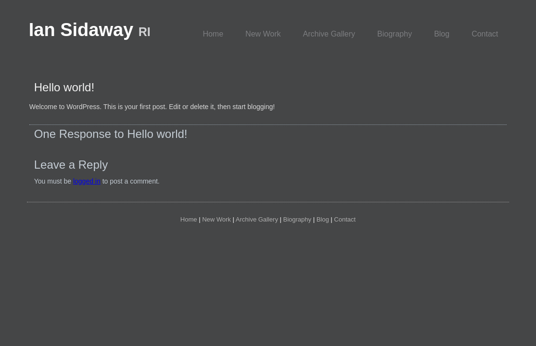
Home (213, 34)
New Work (263, 34)
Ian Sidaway (90, 30)
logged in (87, 181)
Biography (394, 34)
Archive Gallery (329, 34)
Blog (441, 34)
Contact (485, 34)
